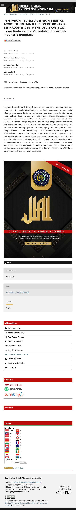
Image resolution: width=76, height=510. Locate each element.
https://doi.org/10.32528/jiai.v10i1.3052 (23, 82)
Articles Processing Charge (16, 354)
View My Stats (18, 468)
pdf (9, 263)
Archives (14, 14)
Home (6, 14)
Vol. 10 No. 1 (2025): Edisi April (32, 14)
